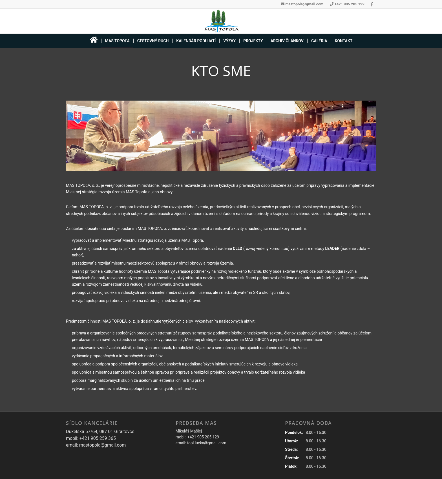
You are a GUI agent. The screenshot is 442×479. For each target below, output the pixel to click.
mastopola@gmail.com (302, 4)
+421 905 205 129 (347, 4)
